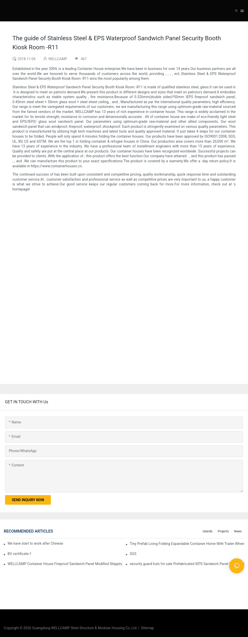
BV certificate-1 (19, 554)
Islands (207, 531)
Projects (223, 531)
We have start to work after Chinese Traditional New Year (35, 543)
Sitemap (146, 628)
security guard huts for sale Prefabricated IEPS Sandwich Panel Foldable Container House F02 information (187, 564)
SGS (133, 554)
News (238, 531)
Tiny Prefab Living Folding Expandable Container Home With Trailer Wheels (187, 544)
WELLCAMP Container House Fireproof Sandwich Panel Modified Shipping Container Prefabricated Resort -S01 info (65, 564)
